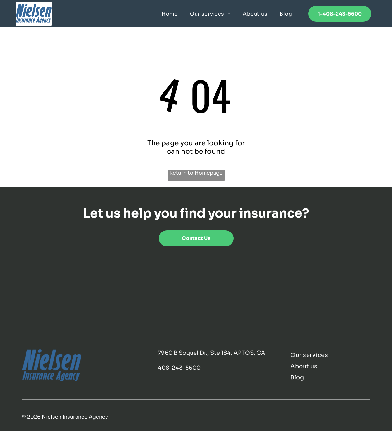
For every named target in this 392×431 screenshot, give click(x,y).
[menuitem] (169, 13)
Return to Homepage (196, 173)
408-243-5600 (179, 367)
